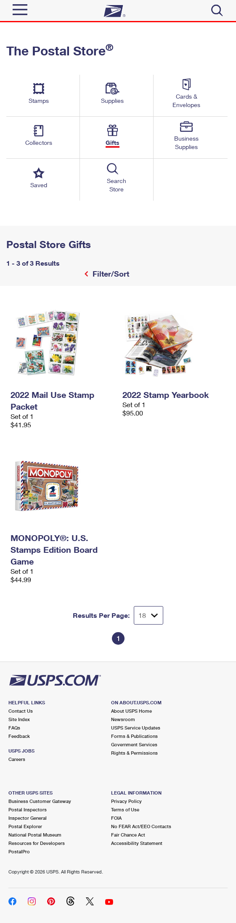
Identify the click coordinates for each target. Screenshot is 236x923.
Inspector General (27, 818)
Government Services (134, 744)
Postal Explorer (25, 826)
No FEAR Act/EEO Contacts (141, 826)
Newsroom (123, 719)
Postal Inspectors (27, 809)
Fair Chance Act (128, 834)
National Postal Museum (34, 834)
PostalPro (19, 851)
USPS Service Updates (135, 727)
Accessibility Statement (136, 843)
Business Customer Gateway (39, 801)
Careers (16, 759)
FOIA (116, 818)
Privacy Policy (126, 801)
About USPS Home (131, 711)
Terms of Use (125, 809)
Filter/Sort (109, 273)
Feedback (19, 736)
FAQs (14, 727)
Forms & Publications (134, 736)
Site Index (19, 719)
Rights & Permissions (134, 753)
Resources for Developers (36, 843)
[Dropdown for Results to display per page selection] (148, 615)
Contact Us (20, 711)
